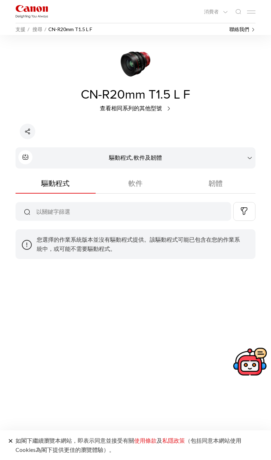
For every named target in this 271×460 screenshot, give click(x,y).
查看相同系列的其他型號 (135, 108)
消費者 (212, 11)
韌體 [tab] (216, 183)
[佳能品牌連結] (32, 11)
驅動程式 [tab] (55, 183)
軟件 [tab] (135, 183)
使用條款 (145, 440)
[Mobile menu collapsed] (251, 12)
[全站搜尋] (238, 12)
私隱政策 (173, 440)
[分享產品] (27, 131)
